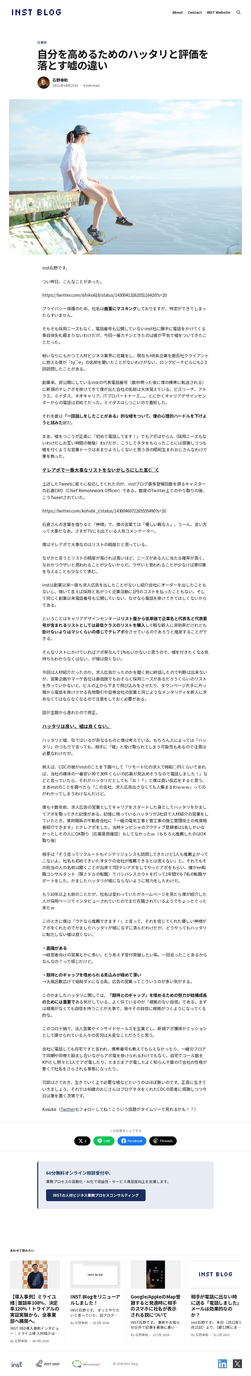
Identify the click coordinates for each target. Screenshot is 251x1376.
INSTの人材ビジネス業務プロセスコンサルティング (96, 1195)
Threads (163, 1140)
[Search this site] (238, 12)
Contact (195, 12)
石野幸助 (60, 80)
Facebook (131, 1140)
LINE (104, 1140)
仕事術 (42, 42)
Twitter (68, 1109)
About (177, 12)
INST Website (218, 12)
